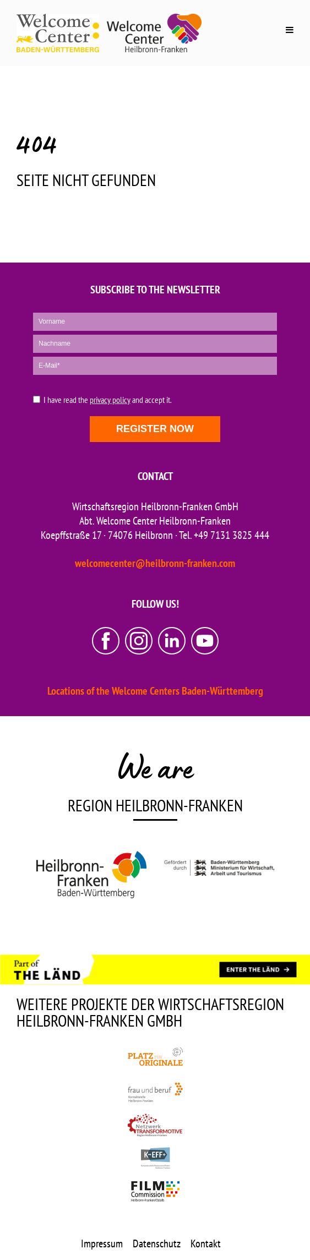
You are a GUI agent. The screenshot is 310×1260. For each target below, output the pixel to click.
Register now (155, 428)
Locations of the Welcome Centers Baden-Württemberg (155, 691)
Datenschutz (157, 1243)
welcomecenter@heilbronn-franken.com (155, 563)
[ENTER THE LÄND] (257, 970)
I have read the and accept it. (107, 400)
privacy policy (110, 399)
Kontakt (206, 1243)
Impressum (102, 1243)
